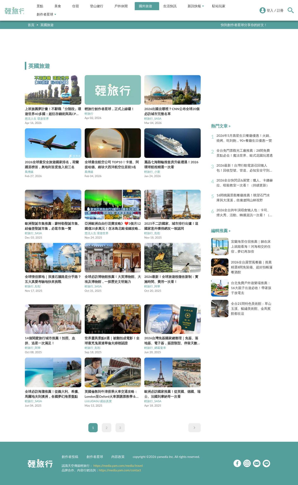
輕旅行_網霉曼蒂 (155, 347)
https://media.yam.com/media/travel (118, 465)
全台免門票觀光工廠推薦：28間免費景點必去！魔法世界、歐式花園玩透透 (244, 152)
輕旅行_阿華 (152, 286)
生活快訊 (170, 6)
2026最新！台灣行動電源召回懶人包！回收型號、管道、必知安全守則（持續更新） (242, 168)
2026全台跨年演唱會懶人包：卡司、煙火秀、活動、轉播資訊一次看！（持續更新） (244, 212)
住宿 (75, 6)
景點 (40, 6)
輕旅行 (15, 11)
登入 (270, 10)
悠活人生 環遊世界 (37, 118)
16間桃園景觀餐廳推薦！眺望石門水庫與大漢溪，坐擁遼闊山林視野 (243, 197)
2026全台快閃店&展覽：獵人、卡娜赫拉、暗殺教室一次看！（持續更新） (244, 182)
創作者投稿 (70, 457)
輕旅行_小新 (152, 171)
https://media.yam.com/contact (120, 470)
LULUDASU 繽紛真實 (98, 401)
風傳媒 (29, 171)
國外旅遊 (145, 6)
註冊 (280, 10)
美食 (57, 6)
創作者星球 (46, 14)
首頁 (31, 25)
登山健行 (96, 6)
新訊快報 (196, 6)
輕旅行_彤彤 (152, 233)
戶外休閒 (121, 6)
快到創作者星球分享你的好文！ (244, 25)
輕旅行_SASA (152, 118)
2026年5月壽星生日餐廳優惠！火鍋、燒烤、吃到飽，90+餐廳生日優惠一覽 (244, 137)
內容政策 (118, 457)
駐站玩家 (218, 6)
